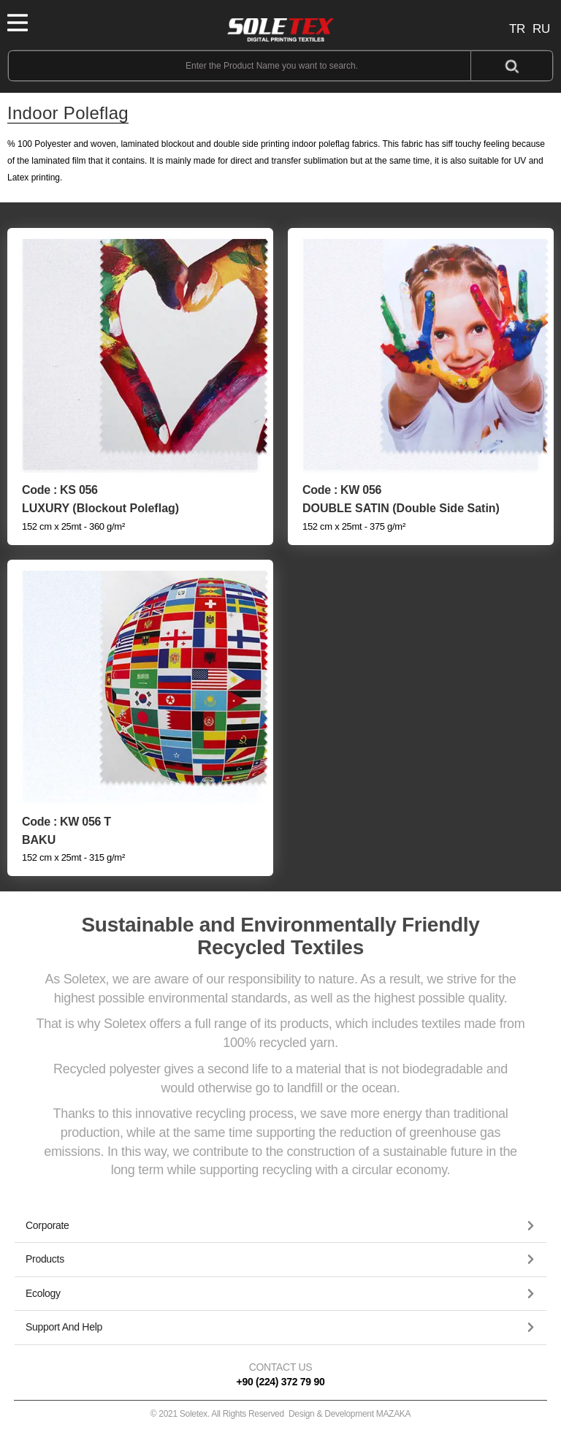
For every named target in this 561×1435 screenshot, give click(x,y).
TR (517, 29)
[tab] (280, 1226)
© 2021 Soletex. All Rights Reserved (280, 1414)
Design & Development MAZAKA (350, 1414)
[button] (280, 1225)
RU (541, 29)
